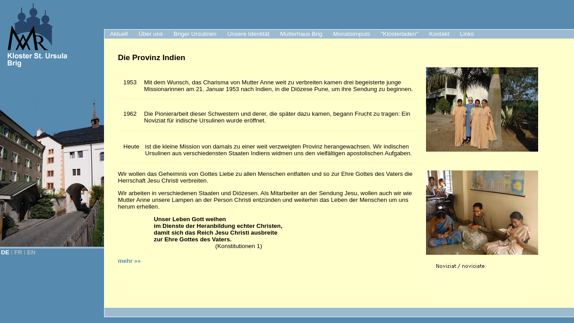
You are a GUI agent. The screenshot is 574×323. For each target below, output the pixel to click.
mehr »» (129, 261)
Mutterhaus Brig (301, 34)
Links (467, 34)
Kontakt (439, 34)
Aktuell (119, 34)
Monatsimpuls (351, 34)
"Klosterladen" (399, 34)
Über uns (151, 34)
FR (18, 252)
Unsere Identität (248, 34)
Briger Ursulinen (195, 34)
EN (31, 252)
